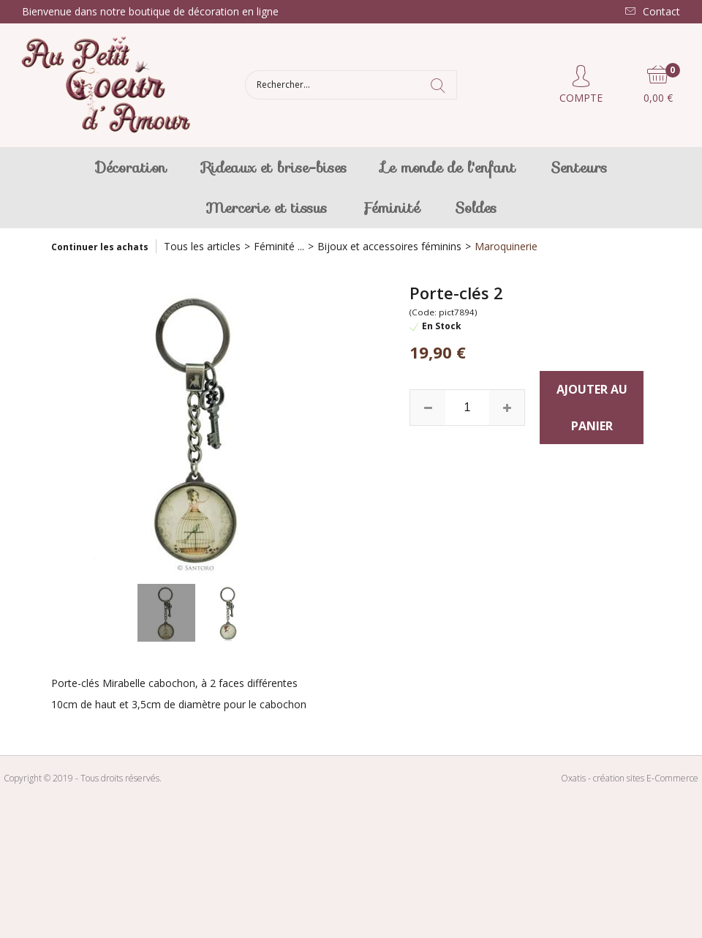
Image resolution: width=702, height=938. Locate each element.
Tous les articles (202, 246)
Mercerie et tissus (266, 208)
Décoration (131, 167)
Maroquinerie (506, 246)
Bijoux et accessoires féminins (389, 246)
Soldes (476, 208)
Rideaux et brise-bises (274, 167)
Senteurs (579, 167)
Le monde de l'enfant (449, 167)
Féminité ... (279, 246)
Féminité (391, 208)
